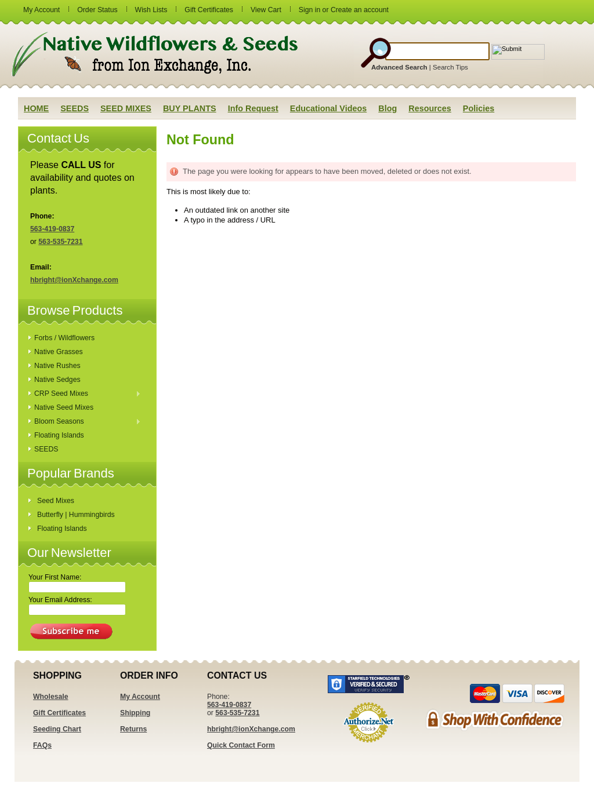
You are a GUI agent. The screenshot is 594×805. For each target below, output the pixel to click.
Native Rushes (57, 366)
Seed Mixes (55, 501)
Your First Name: (54, 577)
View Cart (266, 10)
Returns (133, 729)
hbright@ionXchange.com (74, 280)
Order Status (97, 10)
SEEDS (46, 449)
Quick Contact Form (241, 745)
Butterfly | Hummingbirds (76, 515)
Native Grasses (58, 352)
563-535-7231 (60, 242)
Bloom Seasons (84, 422)
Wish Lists (151, 10)
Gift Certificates (208, 10)
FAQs (42, 745)
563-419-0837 (52, 229)
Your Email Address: (60, 600)
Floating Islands (59, 435)
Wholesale (50, 697)
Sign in (309, 10)
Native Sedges (57, 380)
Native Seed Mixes (63, 407)
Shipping (135, 713)
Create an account (360, 10)
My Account (41, 10)
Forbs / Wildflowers (64, 338)
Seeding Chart (57, 729)
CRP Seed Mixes (84, 394)
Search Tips (450, 67)
